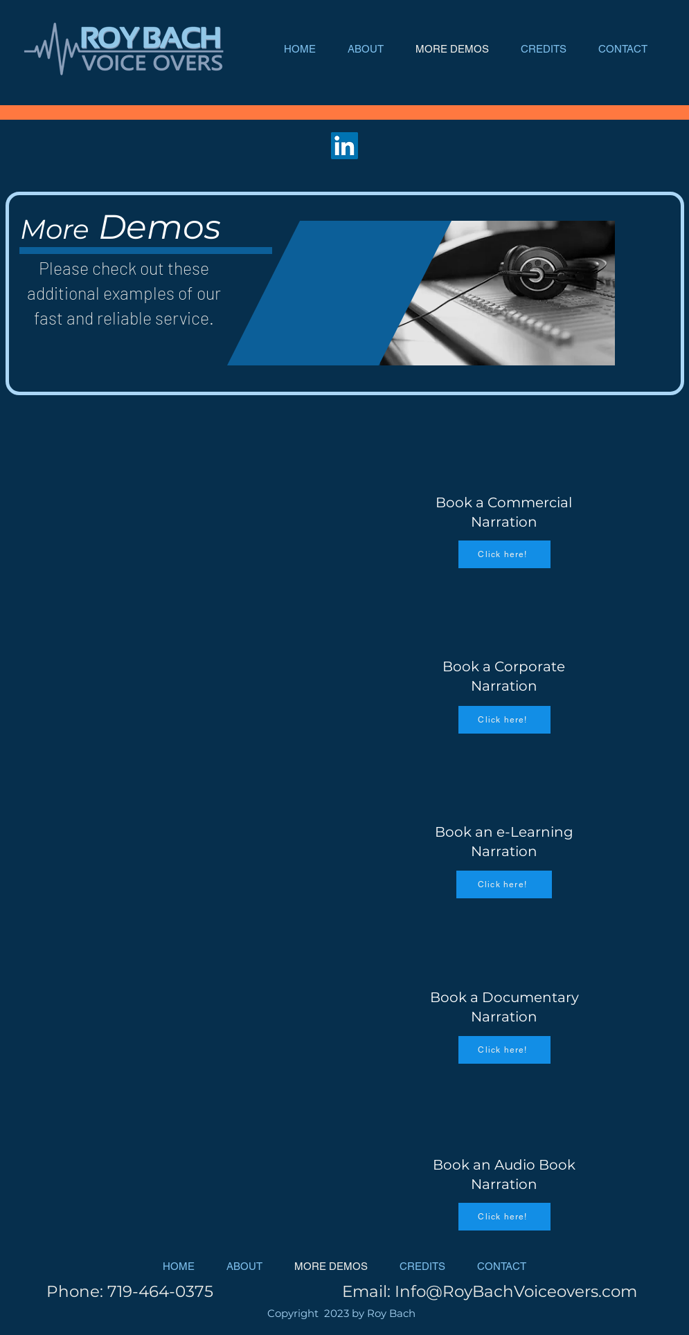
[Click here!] (504, 554)
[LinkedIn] (344, 145)
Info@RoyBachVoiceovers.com (516, 1291)
